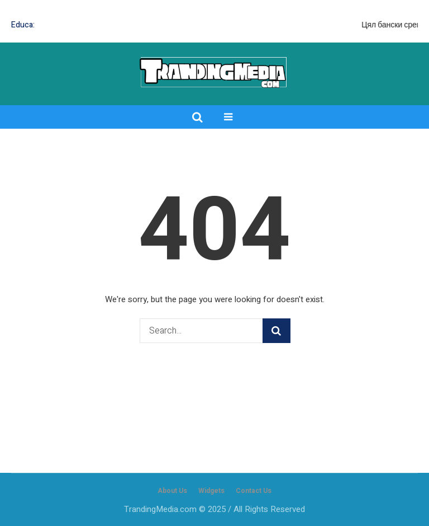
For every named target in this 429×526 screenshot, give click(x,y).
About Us (172, 491)
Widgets (211, 491)
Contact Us (253, 491)
